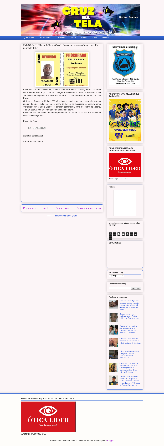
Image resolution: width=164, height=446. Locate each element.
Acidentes (105, 38)
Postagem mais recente (36, 208)
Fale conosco (60, 38)
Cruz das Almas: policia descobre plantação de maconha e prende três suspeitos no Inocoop (128, 329)
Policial (83, 38)
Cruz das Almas (44, 38)
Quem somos (29, 38)
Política (73, 38)
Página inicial (62, 208)
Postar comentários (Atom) (66, 216)
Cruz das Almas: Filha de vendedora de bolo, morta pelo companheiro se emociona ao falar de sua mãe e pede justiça (129, 368)
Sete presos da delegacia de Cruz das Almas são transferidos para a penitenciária (129, 354)
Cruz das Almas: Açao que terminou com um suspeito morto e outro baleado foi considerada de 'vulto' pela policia (129, 305)
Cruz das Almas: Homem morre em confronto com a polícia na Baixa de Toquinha (130, 341)
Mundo (94, 38)
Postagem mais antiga (88, 208)
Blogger (110, 441)
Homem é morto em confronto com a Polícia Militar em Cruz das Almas (129, 316)
